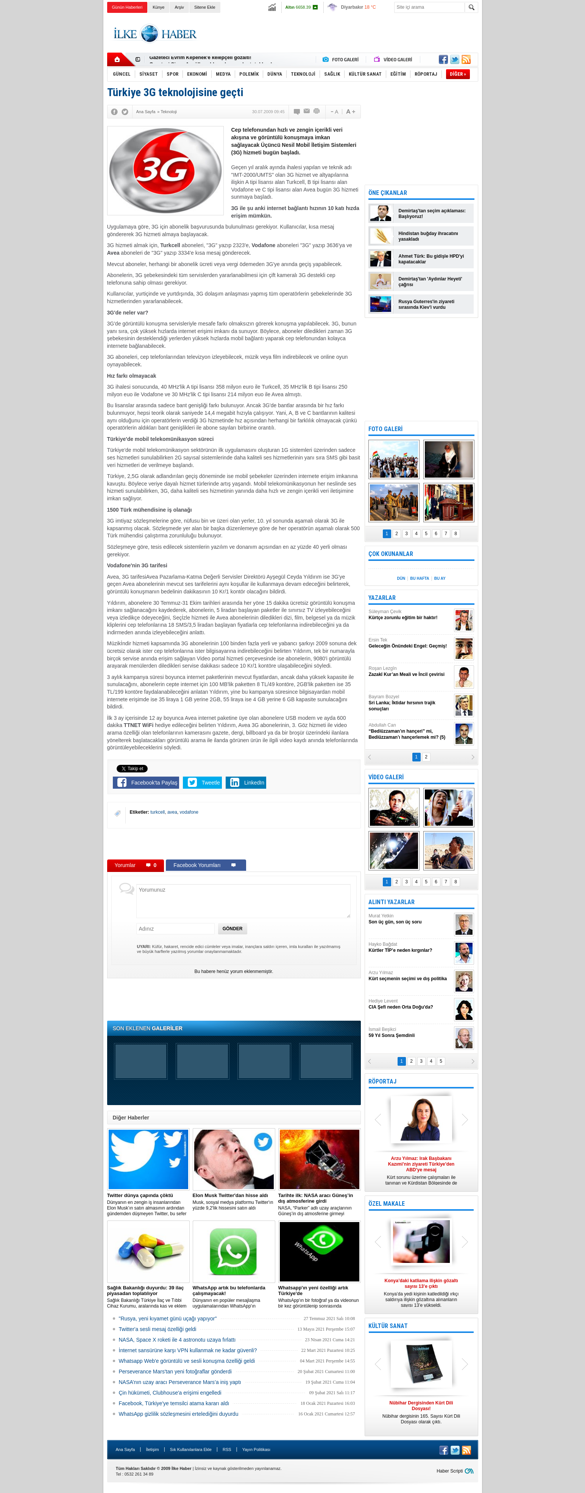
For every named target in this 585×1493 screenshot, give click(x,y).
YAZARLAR (382, 597)
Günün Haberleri (127, 7)
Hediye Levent (410, 1004)
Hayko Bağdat (410, 947)
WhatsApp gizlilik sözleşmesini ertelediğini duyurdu (179, 1414)
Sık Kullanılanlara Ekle (191, 1449)
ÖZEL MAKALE (386, 1203)
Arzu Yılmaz (410, 976)
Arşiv (179, 7)
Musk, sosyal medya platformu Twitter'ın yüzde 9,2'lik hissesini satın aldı (234, 1202)
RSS (227, 1449)
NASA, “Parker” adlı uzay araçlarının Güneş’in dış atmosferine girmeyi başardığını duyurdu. (319, 1205)
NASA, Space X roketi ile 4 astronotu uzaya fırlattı (177, 1340)
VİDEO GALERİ (386, 777)
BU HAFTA (419, 578)
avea (172, 812)
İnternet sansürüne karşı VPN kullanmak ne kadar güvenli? (188, 1350)
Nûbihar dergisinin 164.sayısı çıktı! (190, 59)
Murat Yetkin (410, 919)
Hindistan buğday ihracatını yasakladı (428, 236)
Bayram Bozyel (410, 703)
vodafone (189, 812)
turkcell (157, 812)
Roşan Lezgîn (410, 671)
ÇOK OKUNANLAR (390, 553)
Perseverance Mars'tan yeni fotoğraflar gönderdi (175, 1371)
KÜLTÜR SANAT (388, 1326)
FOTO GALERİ (385, 429)
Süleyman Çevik (410, 615)
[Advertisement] (516, 132)
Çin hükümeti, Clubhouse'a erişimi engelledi (170, 1393)
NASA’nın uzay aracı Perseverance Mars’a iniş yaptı (180, 1382)
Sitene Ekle (204, 7)
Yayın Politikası (256, 1449)
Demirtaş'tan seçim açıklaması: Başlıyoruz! (432, 213)
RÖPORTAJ (382, 1081)
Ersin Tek (410, 643)
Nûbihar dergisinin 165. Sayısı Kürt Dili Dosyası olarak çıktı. (421, 1412)
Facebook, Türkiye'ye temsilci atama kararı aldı (174, 1403)
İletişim (152, 1449)
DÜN (401, 578)
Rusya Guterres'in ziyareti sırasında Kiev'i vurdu (427, 304)
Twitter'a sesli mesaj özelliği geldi (158, 1329)
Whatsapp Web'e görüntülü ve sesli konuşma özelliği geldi (187, 1361)
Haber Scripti (450, 1471)
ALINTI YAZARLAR (391, 902)
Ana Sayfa (125, 1449)
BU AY (440, 578)
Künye (158, 7)
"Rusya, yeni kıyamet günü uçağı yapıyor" (168, 1319)
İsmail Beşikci (410, 1032)
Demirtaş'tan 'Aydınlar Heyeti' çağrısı (430, 281)
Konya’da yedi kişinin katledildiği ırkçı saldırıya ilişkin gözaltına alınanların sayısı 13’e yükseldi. (421, 1293)
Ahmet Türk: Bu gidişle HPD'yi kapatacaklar (431, 259)
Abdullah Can (410, 731)
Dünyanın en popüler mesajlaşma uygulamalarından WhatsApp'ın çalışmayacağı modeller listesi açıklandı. (234, 1297)
